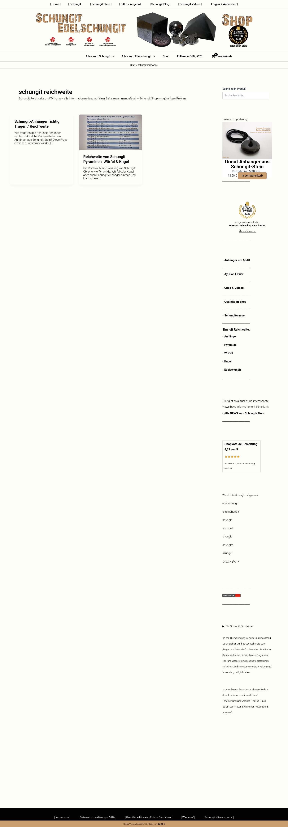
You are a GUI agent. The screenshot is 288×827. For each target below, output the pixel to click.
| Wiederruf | (189, 817)
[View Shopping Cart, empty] (218, 56)
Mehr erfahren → (247, 231)
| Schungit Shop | (102, 4)
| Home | (61, 4)
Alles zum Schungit (103, 56)
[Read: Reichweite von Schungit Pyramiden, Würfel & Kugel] (110, 132)
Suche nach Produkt (234, 88)
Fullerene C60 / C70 (186, 56)
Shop (165, 56)
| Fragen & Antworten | (218, 4)
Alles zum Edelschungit (139, 56)
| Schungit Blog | (158, 4)
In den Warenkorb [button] (252, 175)
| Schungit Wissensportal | (220, 817)
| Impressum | (60, 817)
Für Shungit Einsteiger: (247, 669)
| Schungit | (79, 4)
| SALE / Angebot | (130, 4)
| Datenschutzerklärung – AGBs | (97, 817)
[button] (115, 56)
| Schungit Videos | (186, 4)
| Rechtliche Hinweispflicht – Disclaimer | (148, 817)
